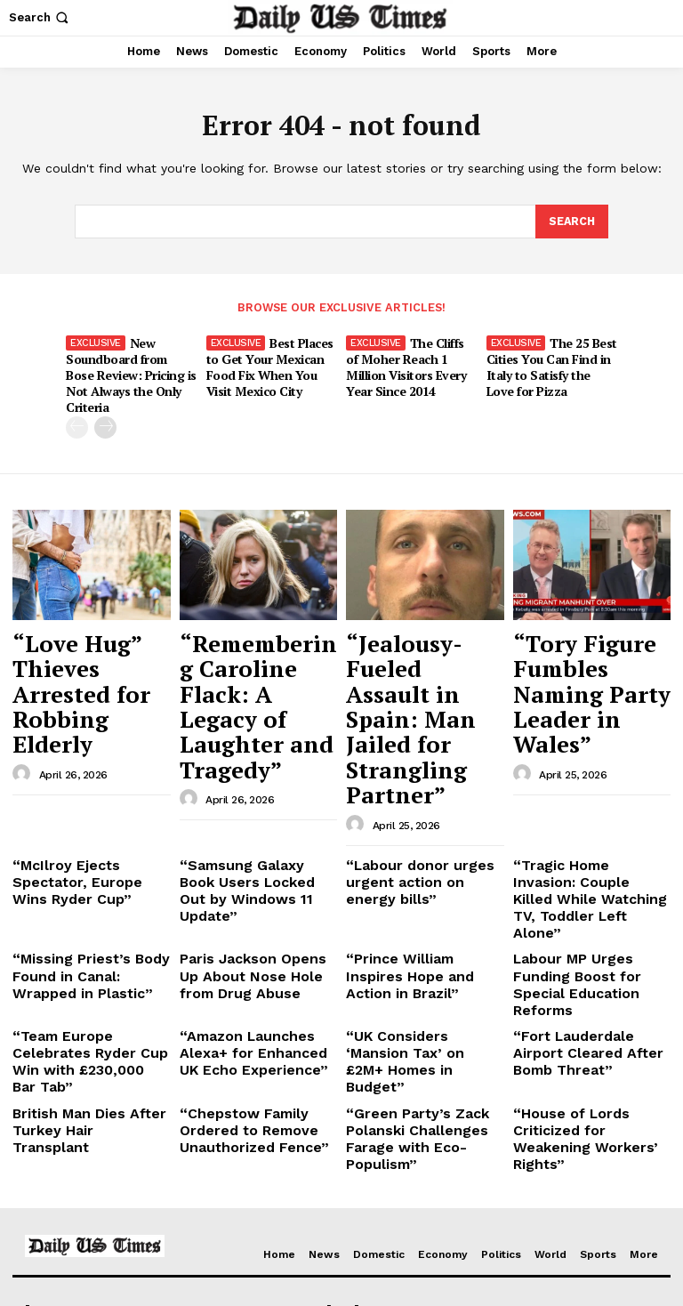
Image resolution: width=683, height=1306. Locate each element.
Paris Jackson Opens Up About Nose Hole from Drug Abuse (250, 808)
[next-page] (105, 405)
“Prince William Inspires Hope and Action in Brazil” (423, 802)
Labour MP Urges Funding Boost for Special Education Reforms (588, 808)
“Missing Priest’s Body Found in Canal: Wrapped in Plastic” (85, 808)
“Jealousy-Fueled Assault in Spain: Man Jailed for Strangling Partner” (420, 641)
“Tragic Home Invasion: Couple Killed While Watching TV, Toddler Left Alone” (589, 751)
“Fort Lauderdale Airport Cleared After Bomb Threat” (585, 859)
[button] (40, 17)
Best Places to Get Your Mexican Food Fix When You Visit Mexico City (269, 363)
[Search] (571, 222)
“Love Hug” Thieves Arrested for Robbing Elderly (86, 632)
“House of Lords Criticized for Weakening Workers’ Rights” (591, 910)
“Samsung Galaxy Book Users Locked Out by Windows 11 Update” (247, 744)
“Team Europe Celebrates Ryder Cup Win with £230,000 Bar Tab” (87, 859)
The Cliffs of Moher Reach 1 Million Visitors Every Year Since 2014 (411, 363)
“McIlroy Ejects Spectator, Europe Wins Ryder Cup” (88, 738)
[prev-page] (77, 405)
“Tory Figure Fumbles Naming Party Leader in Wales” (576, 641)
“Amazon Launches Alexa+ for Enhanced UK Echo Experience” (257, 859)
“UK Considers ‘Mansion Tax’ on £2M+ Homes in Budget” (416, 859)
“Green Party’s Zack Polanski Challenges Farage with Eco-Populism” (424, 910)
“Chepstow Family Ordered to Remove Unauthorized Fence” (258, 910)
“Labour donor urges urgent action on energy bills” (416, 744)
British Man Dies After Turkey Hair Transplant (80, 903)
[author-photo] (24, 675)
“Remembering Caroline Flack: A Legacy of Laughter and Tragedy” (252, 641)
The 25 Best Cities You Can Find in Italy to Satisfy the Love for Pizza (550, 363)
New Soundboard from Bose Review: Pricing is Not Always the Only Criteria (131, 363)
